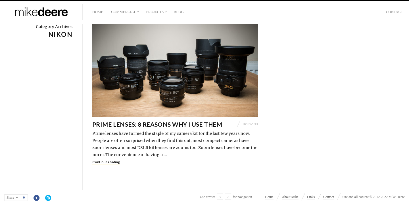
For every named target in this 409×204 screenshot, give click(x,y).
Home (97, 12)
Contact (394, 12)
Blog (179, 12)
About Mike (290, 197)
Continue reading (106, 162)
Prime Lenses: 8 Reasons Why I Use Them (157, 124)
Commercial (123, 12)
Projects (155, 12)
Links (311, 197)
